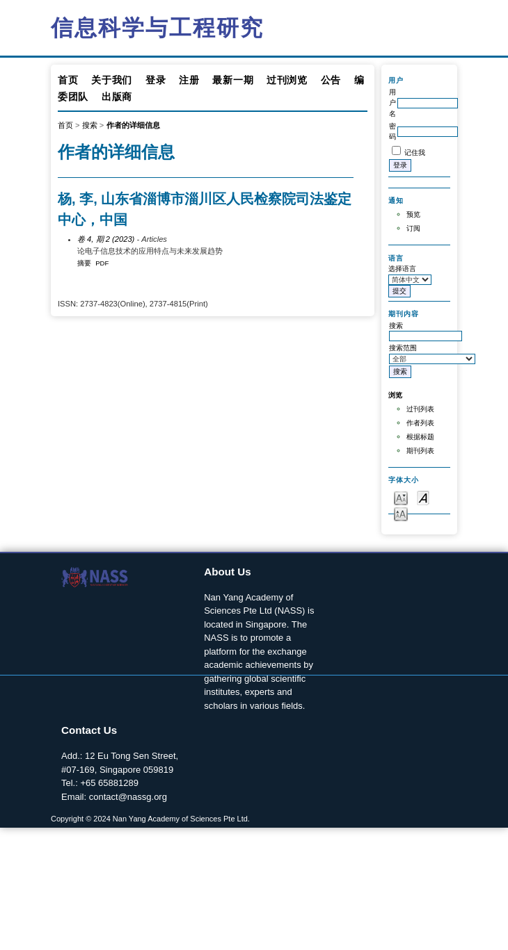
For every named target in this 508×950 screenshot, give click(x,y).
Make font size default (423, 497)
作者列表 (420, 423)
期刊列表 (420, 450)
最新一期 (232, 79)
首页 (68, 79)
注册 (189, 79)
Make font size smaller (401, 497)
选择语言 (402, 268)
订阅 (413, 228)
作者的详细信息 (133, 125)
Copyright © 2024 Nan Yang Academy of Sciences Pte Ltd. (150, 818)
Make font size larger (401, 513)
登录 (155, 79)
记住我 (414, 152)
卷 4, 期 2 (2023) (105, 239)
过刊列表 (420, 409)
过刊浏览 (287, 79)
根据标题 (420, 437)
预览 (413, 214)
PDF (102, 263)
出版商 (117, 96)
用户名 (392, 102)
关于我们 (111, 79)
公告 (331, 79)
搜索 (89, 125)
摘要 (84, 263)
